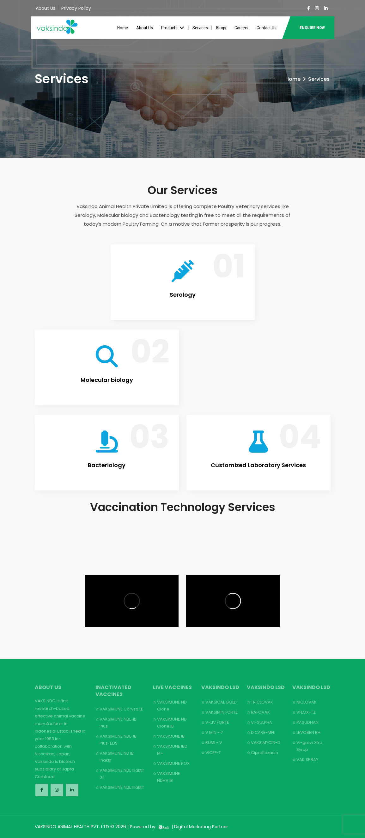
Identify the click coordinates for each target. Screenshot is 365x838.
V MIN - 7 (214, 732)
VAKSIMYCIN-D (265, 743)
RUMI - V (213, 743)
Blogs (221, 27)
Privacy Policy (76, 8)
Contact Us (267, 27)
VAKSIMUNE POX (173, 763)
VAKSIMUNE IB (171, 736)
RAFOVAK (260, 712)
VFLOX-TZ (306, 712)
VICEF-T (213, 753)
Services (200, 27)
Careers (241, 27)
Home (122, 27)
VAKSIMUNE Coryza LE (121, 709)
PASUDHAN (307, 722)
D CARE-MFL (263, 732)
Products (172, 27)
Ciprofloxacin (264, 753)
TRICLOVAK (262, 702)
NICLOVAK (306, 702)
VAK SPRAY (307, 760)
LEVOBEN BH (308, 732)
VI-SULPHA (261, 722)
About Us (45, 8)
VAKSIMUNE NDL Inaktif (122, 787)
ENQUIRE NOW (312, 27)
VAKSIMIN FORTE (221, 712)
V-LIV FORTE (217, 722)
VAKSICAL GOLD (221, 702)
